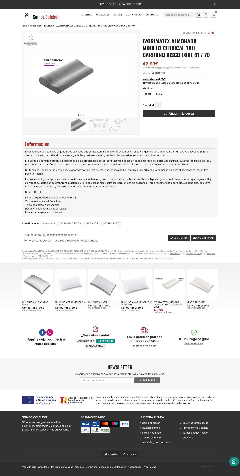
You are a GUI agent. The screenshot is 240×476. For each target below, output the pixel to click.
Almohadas (175, 253)
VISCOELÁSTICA (193, 253)
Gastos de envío (151, 437)
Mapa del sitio (29, 467)
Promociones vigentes (195, 427)
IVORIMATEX (42, 256)
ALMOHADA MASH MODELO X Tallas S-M (136, 303)
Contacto (187, 437)
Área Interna (150, 467)
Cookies (79, 467)
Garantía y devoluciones (156, 442)
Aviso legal (43, 467)
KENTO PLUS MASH (197, 302)
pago (167, 68)
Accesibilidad (135, 467)
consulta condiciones (145, 346)
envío (159, 68)
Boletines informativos (195, 422)
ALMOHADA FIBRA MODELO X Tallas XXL (70, 303)
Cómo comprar (151, 422)
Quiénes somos (151, 427)
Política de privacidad (62, 467)
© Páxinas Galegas (208, 467)
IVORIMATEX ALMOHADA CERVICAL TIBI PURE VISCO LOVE (168, 304)
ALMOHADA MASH (97, 302)
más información (194, 343)
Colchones (129, 454)
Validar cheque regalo (195, 432)
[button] (78, 115)
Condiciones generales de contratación (106, 467)
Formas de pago (151, 432)
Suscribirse (147, 380)
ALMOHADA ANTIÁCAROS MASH (35, 303)
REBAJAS (211, 253)
